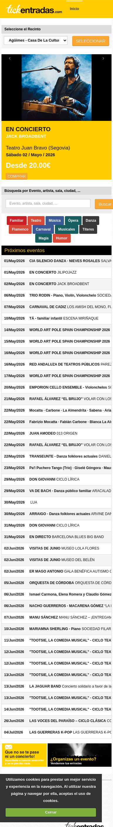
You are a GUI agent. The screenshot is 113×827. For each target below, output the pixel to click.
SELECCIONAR (90, 41)
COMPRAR (17, 176)
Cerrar (51, 812)
